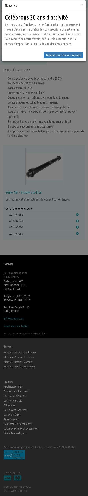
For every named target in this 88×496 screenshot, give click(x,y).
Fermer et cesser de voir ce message (63, 43)
